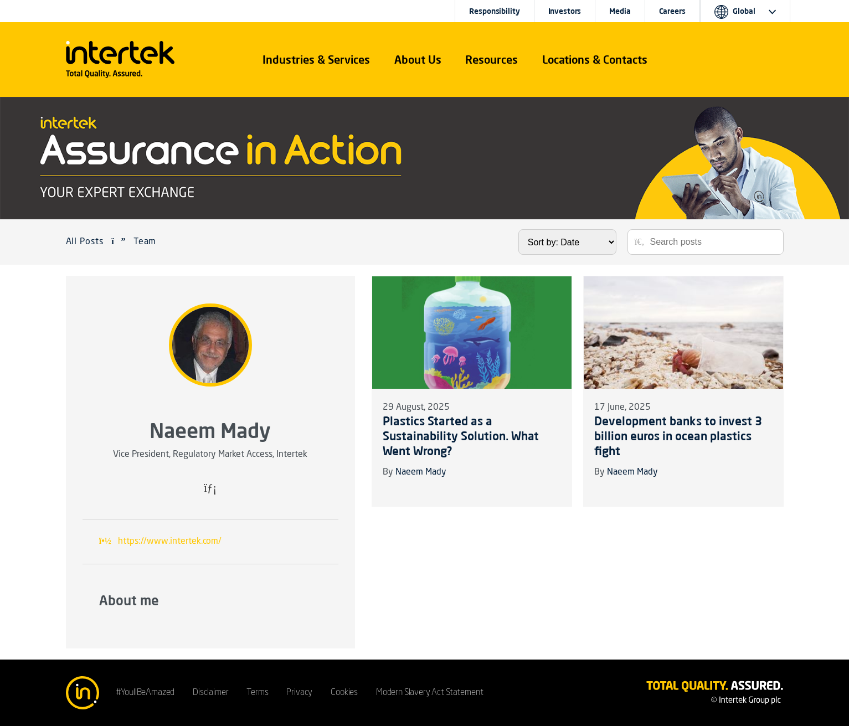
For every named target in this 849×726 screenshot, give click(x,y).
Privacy (299, 692)
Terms (257, 692)
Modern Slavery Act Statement (429, 692)
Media (619, 11)
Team (145, 242)
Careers (672, 11)
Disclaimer (210, 692)
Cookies (344, 692)
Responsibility (494, 11)
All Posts (85, 242)
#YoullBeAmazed (145, 692)
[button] (316, 60)
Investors (565, 11)
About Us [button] (417, 59)
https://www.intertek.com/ (170, 541)
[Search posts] (712, 242)
